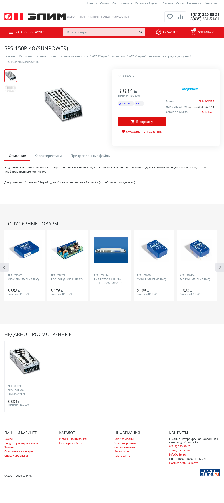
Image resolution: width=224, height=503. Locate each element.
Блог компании (124, 439)
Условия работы (173, 3)
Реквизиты (194, 3)
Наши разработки (115, 17)
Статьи (104, 3)
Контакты (210, 3)
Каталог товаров (31, 32)
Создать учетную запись (21, 443)
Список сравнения (16, 455)
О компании (120, 3)
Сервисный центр (147, 3)
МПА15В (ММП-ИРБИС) (23, 279)
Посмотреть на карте (183, 463)
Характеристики (48, 155)
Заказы (9, 447)
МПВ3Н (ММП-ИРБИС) (195, 279)
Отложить (131, 132)
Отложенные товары (18, 451)
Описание (17, 155)
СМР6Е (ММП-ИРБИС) (151, 279)
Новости (91, 3)
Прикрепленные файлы (90, 155)
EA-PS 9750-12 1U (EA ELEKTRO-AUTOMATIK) (108, 281)
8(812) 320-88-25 (205, 14)
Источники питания (82, 17)
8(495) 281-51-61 (205, 19)
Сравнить (153, 132)
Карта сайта (122, 455)
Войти (8, 439)
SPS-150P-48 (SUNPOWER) (16, 392)
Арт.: (121, 75)
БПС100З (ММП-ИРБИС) (67, 279)
